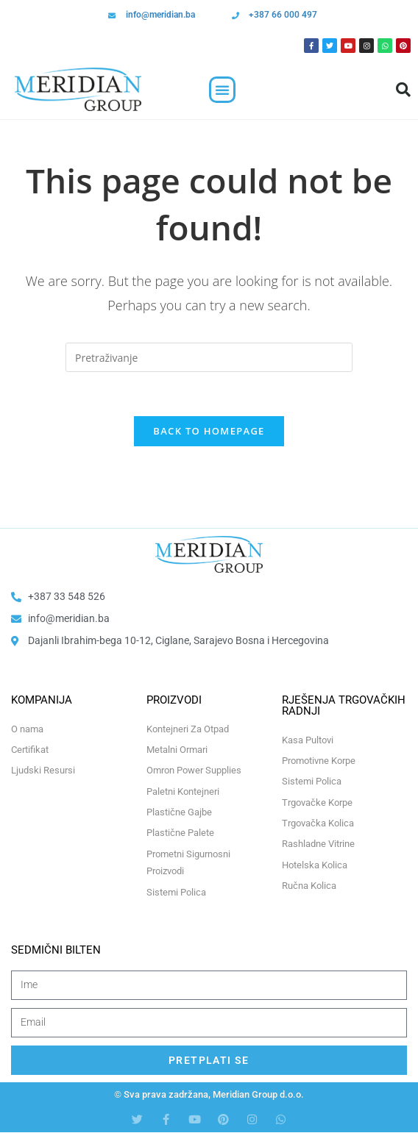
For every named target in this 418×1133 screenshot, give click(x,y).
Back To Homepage (208, 431)
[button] (222, 89)
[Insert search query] (209, 357)
